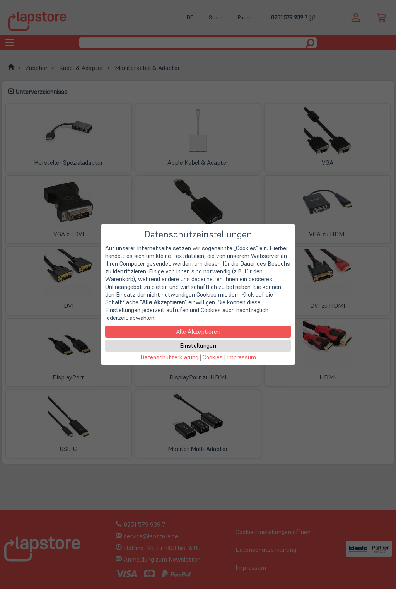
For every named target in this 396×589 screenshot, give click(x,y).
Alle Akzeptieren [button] (198, 331)
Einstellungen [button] (198, 345)
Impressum (241, 357)
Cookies (213, 357)
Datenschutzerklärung (169, 357)
